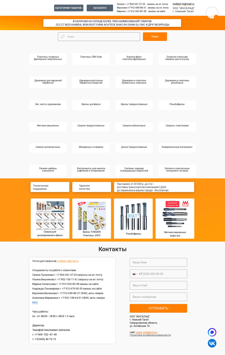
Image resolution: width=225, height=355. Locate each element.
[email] (158, 285)
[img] (25, 219)
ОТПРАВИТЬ (158, 308)
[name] (158, 262)
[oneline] (158, 297)
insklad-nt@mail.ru (183, 3)
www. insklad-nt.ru (146, 332)
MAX (35, 302)
